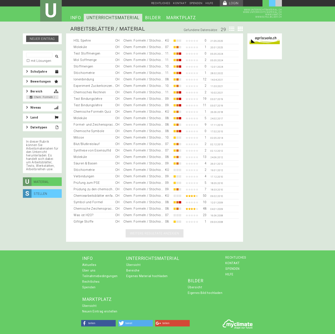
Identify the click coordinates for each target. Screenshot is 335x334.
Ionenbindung (84, 79)
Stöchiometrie (84, 73)
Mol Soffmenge (85, 60)
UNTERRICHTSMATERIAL (113, 17)
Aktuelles (89, 265)
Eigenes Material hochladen (147, 276)
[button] (98, 323)
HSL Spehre (82, 40)
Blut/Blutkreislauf (87, 144)
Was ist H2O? (83, 215)
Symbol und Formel (88, 202)
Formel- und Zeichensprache (95, 124)
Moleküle (80, 47)
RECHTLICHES (160, 3)
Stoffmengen (83, 66)
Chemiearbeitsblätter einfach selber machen (106, 195)
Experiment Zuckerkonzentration (98, 85)
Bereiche (133, 270)
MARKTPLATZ (181, 17)
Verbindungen (84, 176)
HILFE (209, 3)
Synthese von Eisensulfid (92, 150)
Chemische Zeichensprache (94, 208)
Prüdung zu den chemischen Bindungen (103, 189)
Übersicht (133, 265)
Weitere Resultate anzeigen (154, 233)
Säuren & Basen (85, 163)
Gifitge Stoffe (83, 221)
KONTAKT (179, 3)
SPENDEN (196, 3)
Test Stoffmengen (87, 53)
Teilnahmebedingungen (100, 276)
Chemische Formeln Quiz (92, 111)
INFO (75, 17)
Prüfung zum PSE (87, 182)
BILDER (153, 17)
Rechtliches (91, 281)
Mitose (79, 137)
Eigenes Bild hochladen (205, 293)
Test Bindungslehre (88, 98)
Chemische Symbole (89, 131)
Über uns (89, 270)
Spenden (89, 287)
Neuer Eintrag (42, 39)
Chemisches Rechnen (90, 92)
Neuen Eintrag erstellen (99, 311)
